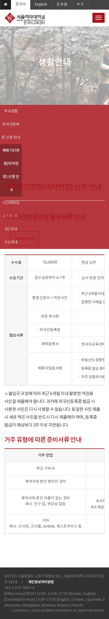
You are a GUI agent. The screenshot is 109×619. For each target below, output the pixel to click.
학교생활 (11, 111)
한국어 (20, 4)
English (41, 4)
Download (25, 238)
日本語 (61, 4)
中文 (80, 4)
